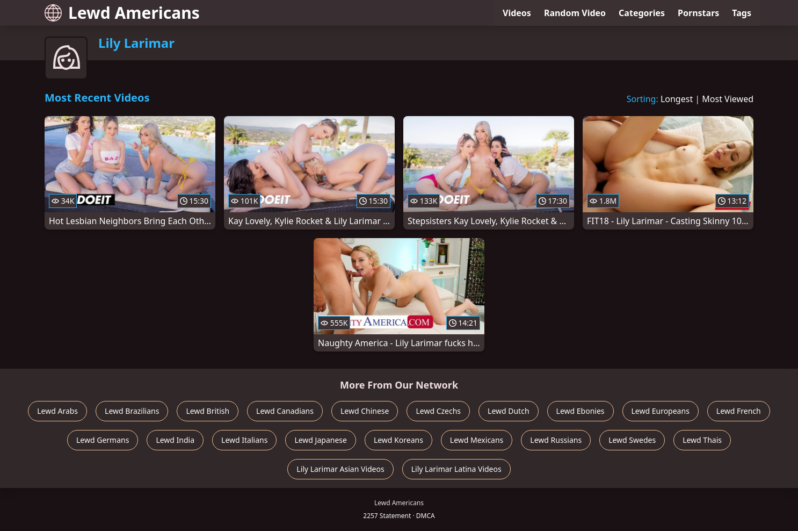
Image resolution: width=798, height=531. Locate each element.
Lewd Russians (556, 440)
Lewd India (175, 440)
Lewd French (738, 411)
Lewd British (207, 411)
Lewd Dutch (508, 411)
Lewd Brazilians (132, 411)
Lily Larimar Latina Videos (456, 469)
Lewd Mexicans (476, 440)
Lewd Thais (702, 440)
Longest (677, 99)
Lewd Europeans (661, 411)
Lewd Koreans (398, 440)
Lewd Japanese (320, 440)
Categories (642, 13)
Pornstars (698, 13)
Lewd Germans (102, 440)
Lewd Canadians (285, 411)
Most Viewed (727, 99)
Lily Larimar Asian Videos (340, 469)
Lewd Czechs (438, 411)
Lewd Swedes (632, 440)
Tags (741, 13)
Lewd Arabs (57, 411)
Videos (517, 13)
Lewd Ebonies (580, 411)
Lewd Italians (244, 440)
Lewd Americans (122, 13)
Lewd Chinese (364, 411)
